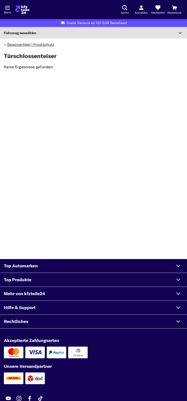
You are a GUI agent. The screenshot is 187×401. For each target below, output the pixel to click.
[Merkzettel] (158, 9)
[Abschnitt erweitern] (93, 33)
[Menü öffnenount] (7, 7)
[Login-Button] (141, 9)
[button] (93, 266)
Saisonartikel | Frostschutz (30, 44)
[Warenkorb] (174, 9)
